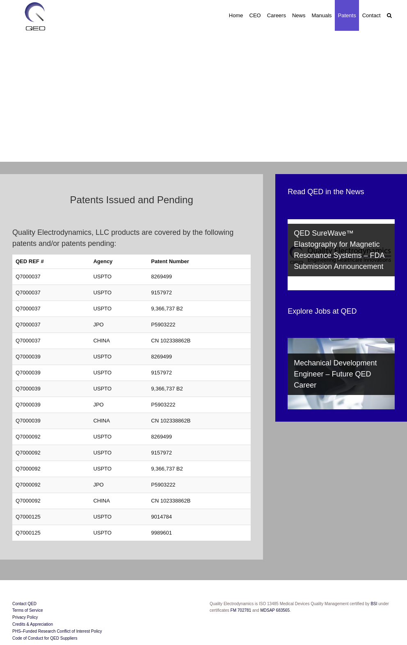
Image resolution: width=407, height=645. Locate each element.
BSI (374, 603)
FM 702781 (240, 610)
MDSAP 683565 (275, 610)
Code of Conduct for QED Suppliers (44, 638)
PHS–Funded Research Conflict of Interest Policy (57, 631)
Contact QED (24, 603)
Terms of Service (27, 610)
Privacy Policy (25, 617)
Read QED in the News (326, 192)
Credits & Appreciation (32, 624)
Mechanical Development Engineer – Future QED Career (335, 374)
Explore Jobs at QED (322, 311)
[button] (389, 15)
